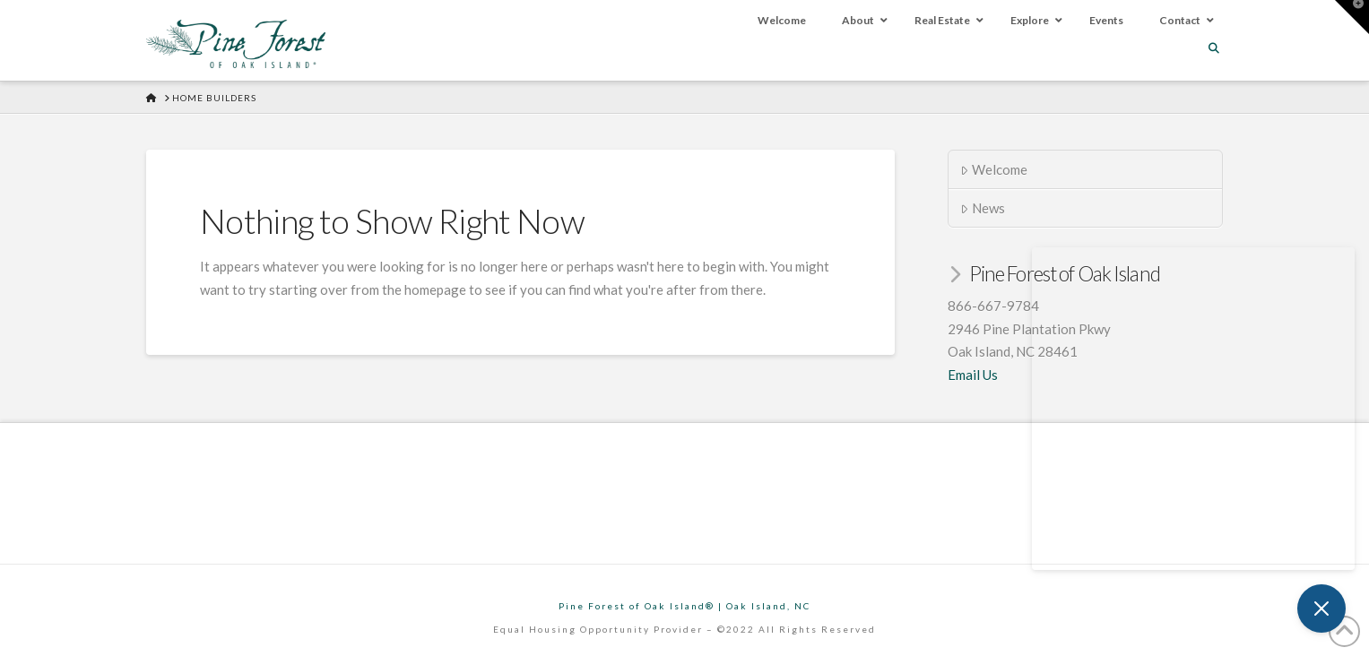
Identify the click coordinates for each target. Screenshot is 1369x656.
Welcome (993, 169)
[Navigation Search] (1216, 48)
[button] (1352, 17)
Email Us (973, 375)
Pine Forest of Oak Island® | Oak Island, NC (684, 605)
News (982, 208)
